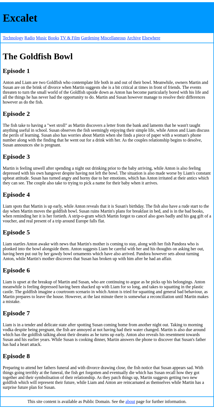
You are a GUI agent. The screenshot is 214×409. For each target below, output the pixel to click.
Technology (13, 38)
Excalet (20, 18)
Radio (29, 38)
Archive (134, 38)
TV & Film (70, 38)
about (130, 401)
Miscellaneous (113, 38)
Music (41, 38)
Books (53, 38)
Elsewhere (151, 38)
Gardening (90, 38)
